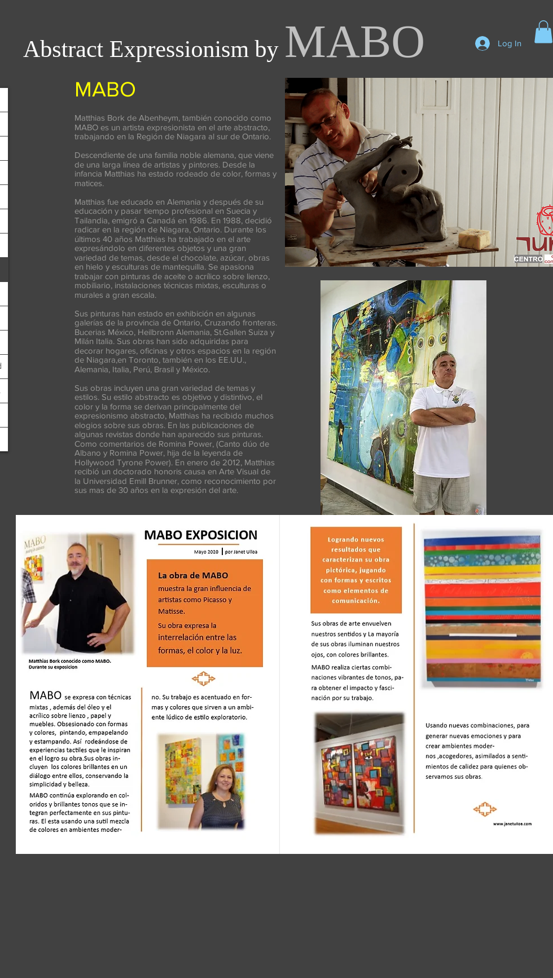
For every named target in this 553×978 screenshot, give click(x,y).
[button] (543, 31)
